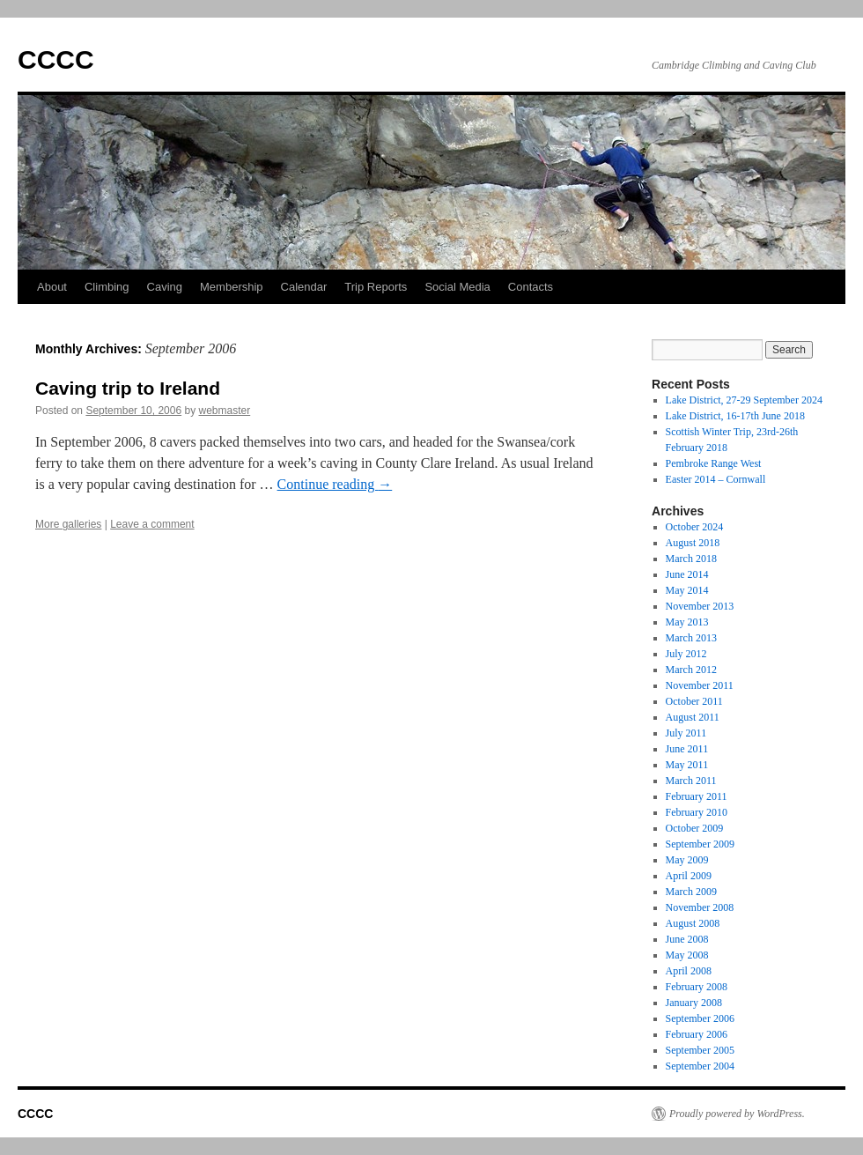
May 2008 (687, 955)
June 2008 (687, 939)
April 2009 (689, 876)
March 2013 (691, 638)
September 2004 (700, 1066)
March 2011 (691, 780)
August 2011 (692, 717)
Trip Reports (375, 286)
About (52, 286)
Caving (164, 286)
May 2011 (687, 765)
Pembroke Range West (714, 463)
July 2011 (686, 733)
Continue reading (335, 484)
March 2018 (691, 558)
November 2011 (700, 685)
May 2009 (687, 860)
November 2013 (700, 606)
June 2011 (687, 749)
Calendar (304, 286)
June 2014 (687, 574)
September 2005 (700, 1050)
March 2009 (691, 891)
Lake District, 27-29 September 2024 (744, 400)
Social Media (457, 286)
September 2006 (700, 1018)
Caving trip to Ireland (127, 388)
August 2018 (693, 543)
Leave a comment (152, 524)
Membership (231, 286)
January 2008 (694, 1002)
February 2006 (696, 1034)
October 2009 (695, 828)
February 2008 (696, 987)
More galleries (68, 524)
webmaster (225, 410)
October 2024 (695, 527)
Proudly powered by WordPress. (737, 1113)
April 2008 (689, 971)
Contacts (530, 286)
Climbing (107, 286)
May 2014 (687, 590)
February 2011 (696, 796)
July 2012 (686, 654)
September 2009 (700, 844)
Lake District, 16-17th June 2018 (735, 416)
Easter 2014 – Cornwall (716, 479)
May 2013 (687, 622)
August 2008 (693, 923)
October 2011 (694, 701)
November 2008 (700, 907)
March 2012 (691, 669)
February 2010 (696, 812)
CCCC (56, 59)
